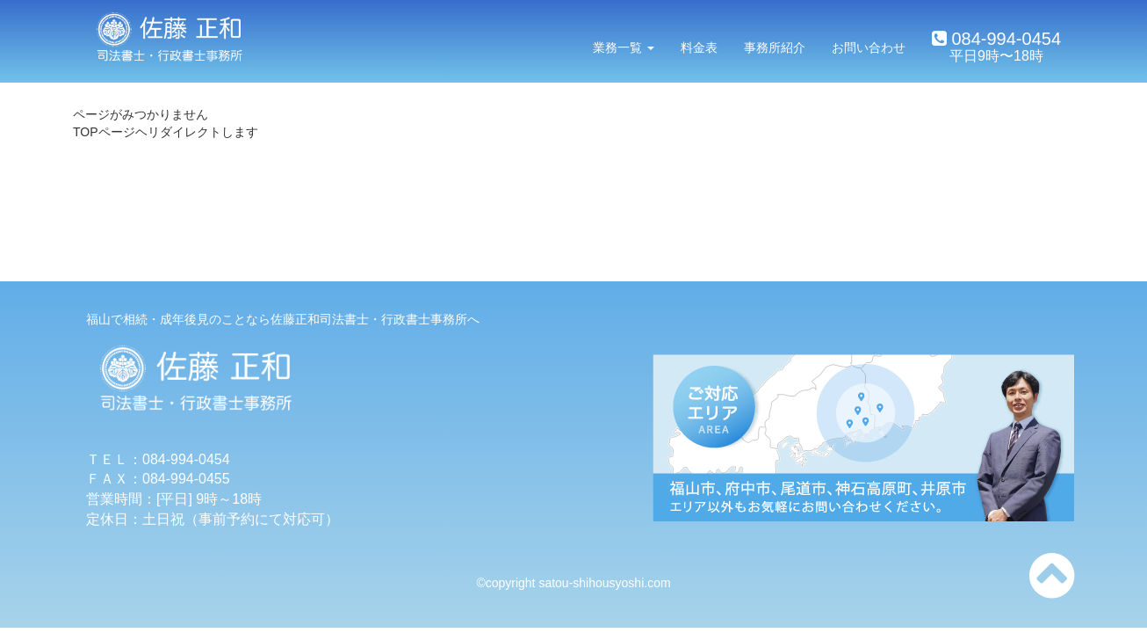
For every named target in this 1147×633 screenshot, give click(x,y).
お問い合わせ (868, 47)
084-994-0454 (1004, 38)
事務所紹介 (774, 47)
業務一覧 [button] (623, 47)
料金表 (699, 47)
